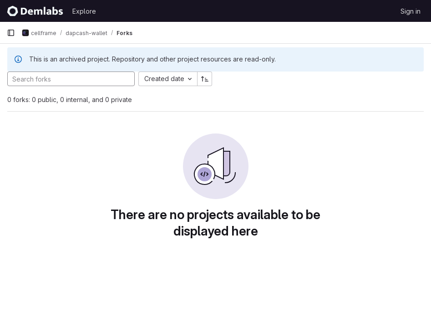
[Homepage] (35, 11)
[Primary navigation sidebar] (11, 33)
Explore (84, 11)
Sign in (411, 11)
